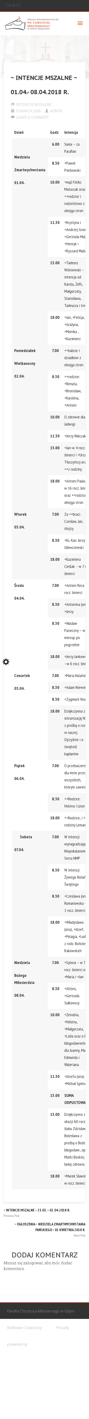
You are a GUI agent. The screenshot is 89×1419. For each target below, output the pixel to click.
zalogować (33, 1262)
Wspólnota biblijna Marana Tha (41, 1394)
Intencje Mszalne (34, 104)
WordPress (37, 1344)
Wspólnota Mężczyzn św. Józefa (42, 1360)
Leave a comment (32, 117)
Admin (56, 111)
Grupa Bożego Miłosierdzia (38, 1377)
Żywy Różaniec (27, 1410)
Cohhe (48, 1327)
